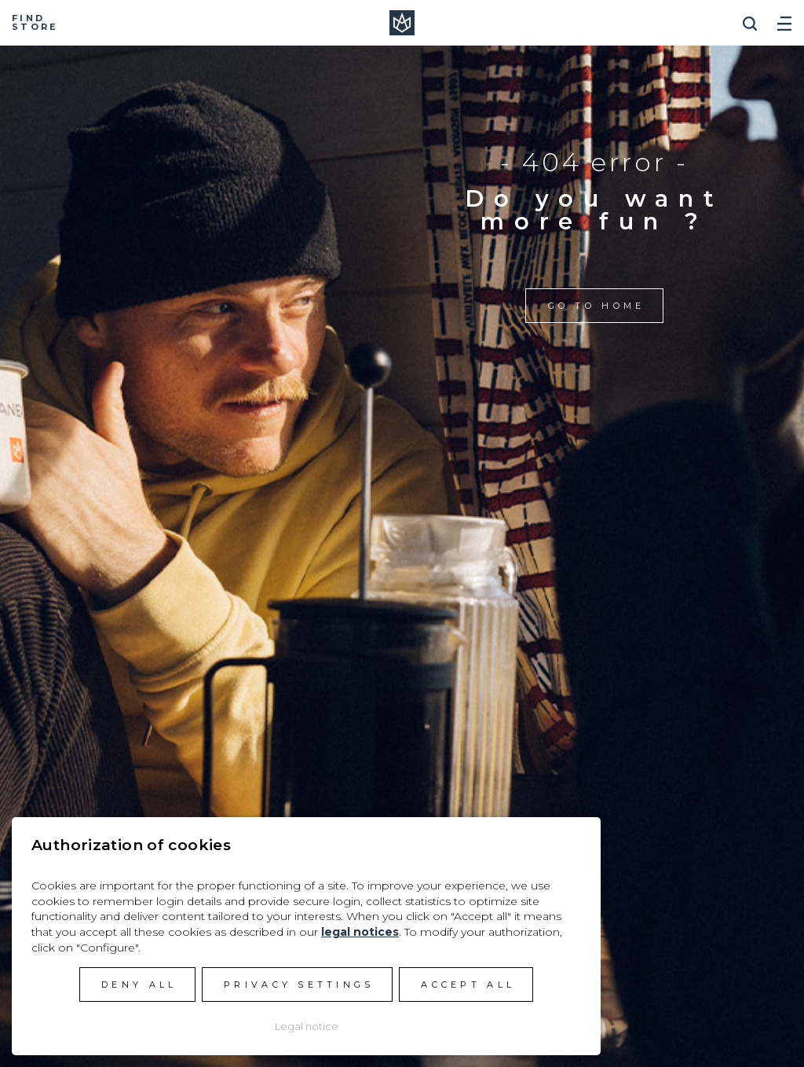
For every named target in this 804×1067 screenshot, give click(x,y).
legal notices (360, 932)
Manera (402, 22)
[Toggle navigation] (784, 17)
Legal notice (306, 1026)
